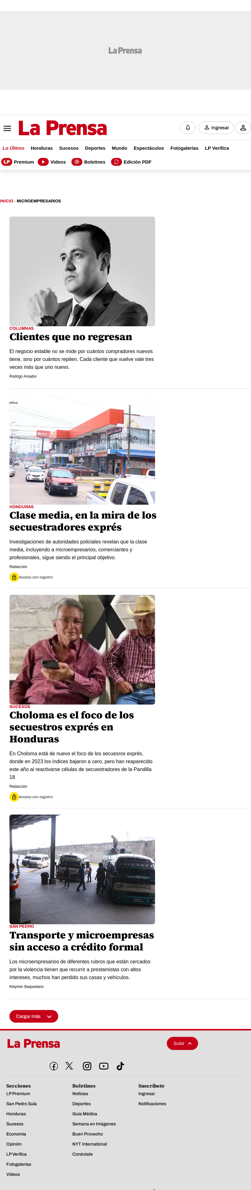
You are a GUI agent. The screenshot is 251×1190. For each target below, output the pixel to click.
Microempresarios (39, 200)
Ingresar (220, 127)
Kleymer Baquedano (26, 986)
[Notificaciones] (188, 127)
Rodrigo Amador (23, 376)
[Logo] (47, 128)
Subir (183, 1042)
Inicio (6, 200)
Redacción (18, 566)
